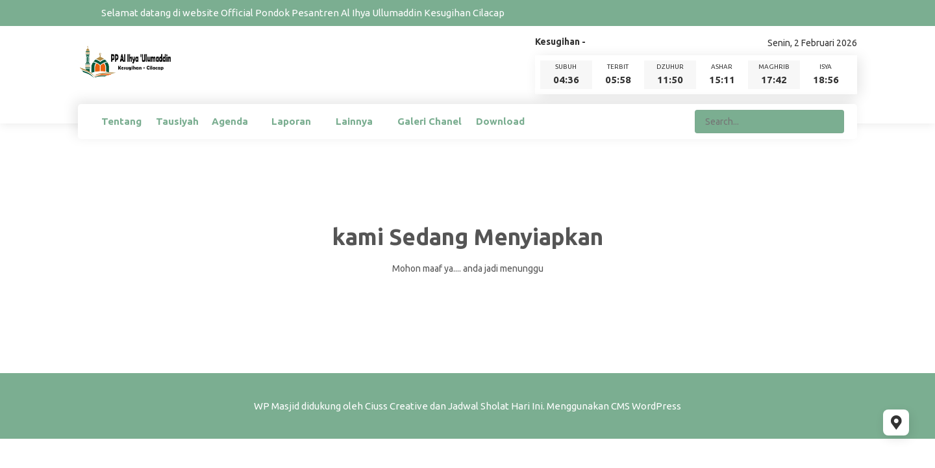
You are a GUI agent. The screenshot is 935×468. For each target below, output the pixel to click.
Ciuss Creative (396, 405)
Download (500, 121)
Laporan (291, 121)
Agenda (230, 121)
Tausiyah (177, 121)
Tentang (121, 121)
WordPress (656, 405)
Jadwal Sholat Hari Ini (495, 405)
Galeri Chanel (429, 121)
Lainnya (354, 121)
